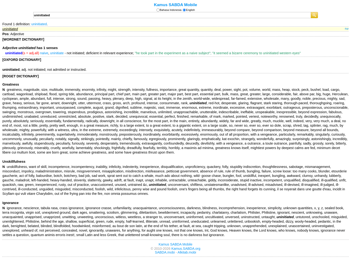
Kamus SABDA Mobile (175, 4)
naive (44, 53)
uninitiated (39, 24)
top (347, 28)
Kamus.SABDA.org (185, 248)
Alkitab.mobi (187, 252)
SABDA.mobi (165, 252)
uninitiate (57, 53)
